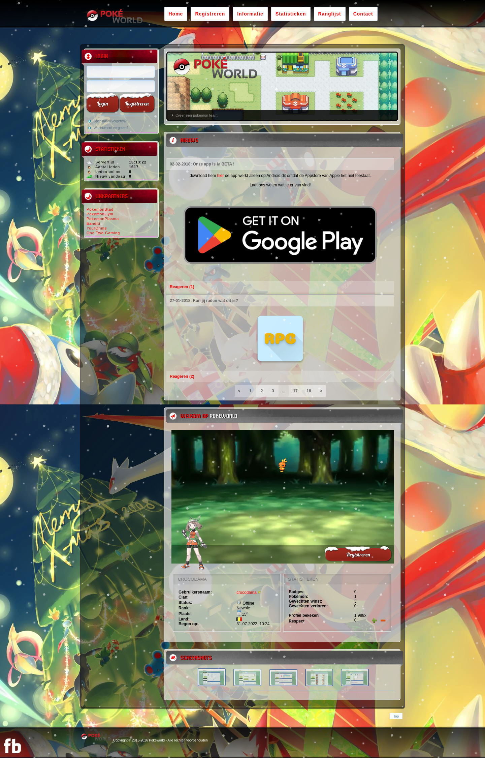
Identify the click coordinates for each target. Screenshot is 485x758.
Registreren (210, 14)
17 (295, 391)
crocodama (246, 592)
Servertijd (104, 162)
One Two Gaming (103, 233)
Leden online (108, 172)
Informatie (250, 14)
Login (102, 103)
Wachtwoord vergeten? (111, 128)
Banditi (93, 223)
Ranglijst (329, 14)
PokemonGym (100, 214)
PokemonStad (100, 209)
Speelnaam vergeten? (110, 121)
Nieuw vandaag (110, 176)
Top (396, 716)
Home (176, 14)
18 (308, 391)
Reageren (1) (182, 286)
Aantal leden (107, 167)
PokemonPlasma (103, 219)
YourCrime (97, 228)
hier (220, 175)
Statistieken (291, 14)
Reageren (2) (182, 376)
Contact (363, 14)
